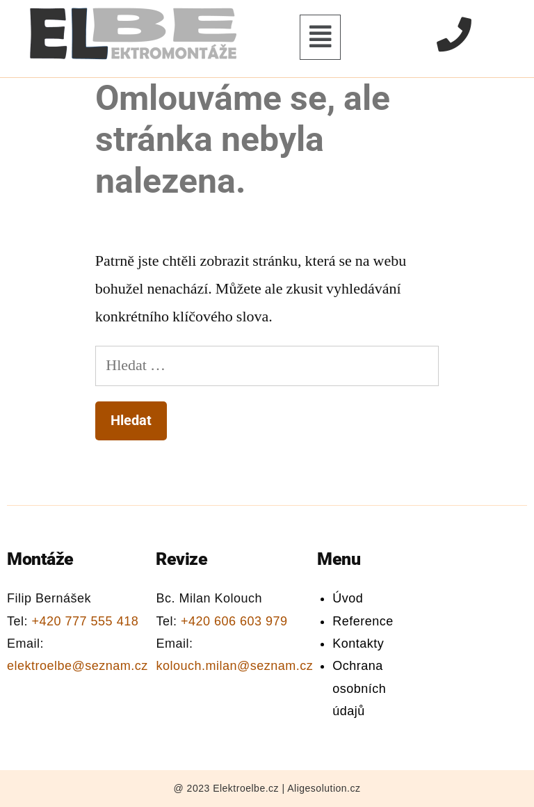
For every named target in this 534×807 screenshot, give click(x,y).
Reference (363, 621)
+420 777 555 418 (85, 621)
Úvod (347, 598)
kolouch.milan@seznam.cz (234, 666)
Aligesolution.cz (323, 788)
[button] (320, 37)
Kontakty (358, 643)
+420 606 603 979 (234, 621)
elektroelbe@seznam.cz (77, 666)
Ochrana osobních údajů (359, 688)
